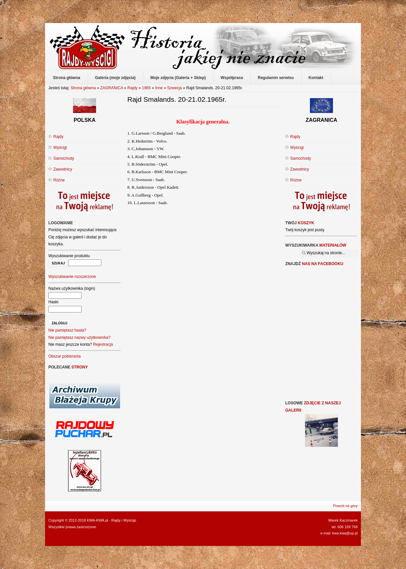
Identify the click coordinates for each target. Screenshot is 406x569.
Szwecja (174, 88)
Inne (159, 88)
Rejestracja (103, 344)
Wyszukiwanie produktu (69, 256)
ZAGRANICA (111, 88)
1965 (146, 88)
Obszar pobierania (64, 356)
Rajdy (132, 88)
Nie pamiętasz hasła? (67, 330)
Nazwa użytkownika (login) (71, 288)
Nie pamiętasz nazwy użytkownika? (79, 337)
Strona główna (83, 88)
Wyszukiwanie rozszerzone (72, 276)
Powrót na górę (345, 506)
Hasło (53, 302)
